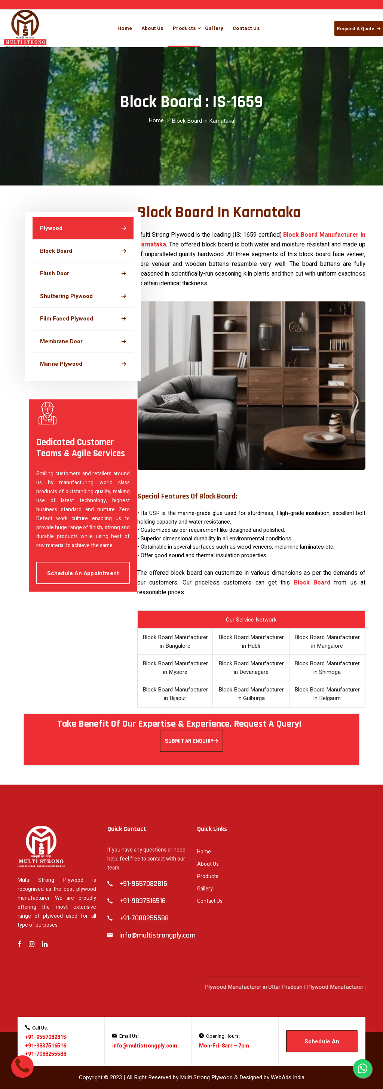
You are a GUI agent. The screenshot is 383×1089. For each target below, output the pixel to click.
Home (124, 28)
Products (184, 28)
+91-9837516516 (45, 1046)
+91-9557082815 (45, 1037)
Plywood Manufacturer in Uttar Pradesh (260, 987)
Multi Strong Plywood (206, 1077)
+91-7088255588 (45, 1054)
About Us (152, 28)
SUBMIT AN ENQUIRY (191, 741)
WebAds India (287, 1077)
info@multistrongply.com (144, 1046)
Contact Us (246, 28)
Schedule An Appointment (83, 573)
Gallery (214, 28)
